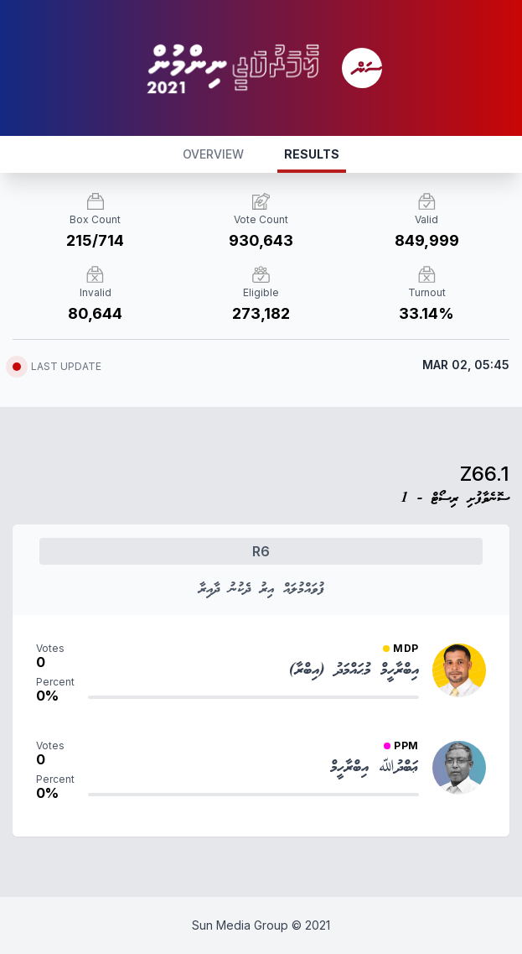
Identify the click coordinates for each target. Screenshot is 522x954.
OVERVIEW (213, 154)
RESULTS (311, 154)
